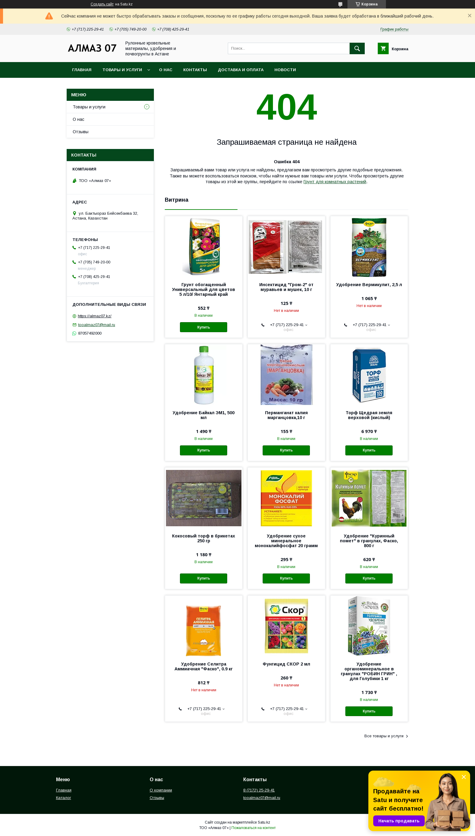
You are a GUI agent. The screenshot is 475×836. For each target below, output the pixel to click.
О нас (165, 70)
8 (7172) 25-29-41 (259, 790)
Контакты (195, 70)
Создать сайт (102, 4)
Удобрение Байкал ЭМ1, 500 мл (203, 415)
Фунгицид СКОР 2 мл (286, 664)
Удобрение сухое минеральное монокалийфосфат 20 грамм (286, 541)
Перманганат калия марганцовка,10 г (286, 415)
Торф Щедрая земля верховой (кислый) (369, 415)
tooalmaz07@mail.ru (96, 324)
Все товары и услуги (384, 736)
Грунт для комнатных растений (335, 181)
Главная (81, 70)
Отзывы (80, 131)
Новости (285, 70)
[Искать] (357, 48)
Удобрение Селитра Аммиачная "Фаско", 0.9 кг (203, 666)
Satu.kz (264, 822)
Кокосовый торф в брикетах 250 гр (203, 538)
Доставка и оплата (241, 70)
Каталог (63, 797)
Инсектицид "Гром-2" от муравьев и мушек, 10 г (286, 287)
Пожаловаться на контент (253, 828)
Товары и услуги (122, 70)
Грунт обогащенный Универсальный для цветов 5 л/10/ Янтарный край (203, 289)
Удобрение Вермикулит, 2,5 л (369, 284)
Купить (203, 327)
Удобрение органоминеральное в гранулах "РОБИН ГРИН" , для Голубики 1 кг (369, 671)
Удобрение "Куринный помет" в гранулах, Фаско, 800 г (369, 541)
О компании (161, 790)
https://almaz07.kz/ (94, 316)
